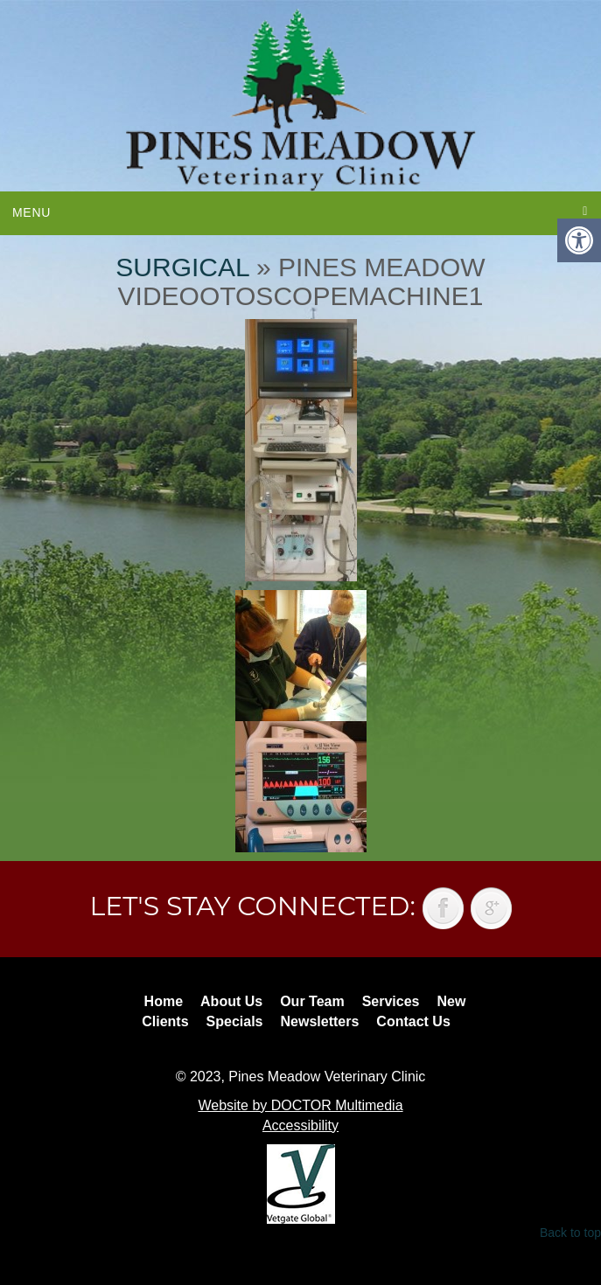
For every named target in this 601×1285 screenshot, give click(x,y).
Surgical (181, 267)
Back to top (570, 1233)
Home (163, 1001)
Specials (234, 1021)
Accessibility (300, 1125)
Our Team (312, 1001)
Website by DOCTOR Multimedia (300, 1105)
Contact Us (413, 1021)
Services (391, 1001)
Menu (31, 212)
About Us (231, 1001)
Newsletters (320, 1021)
